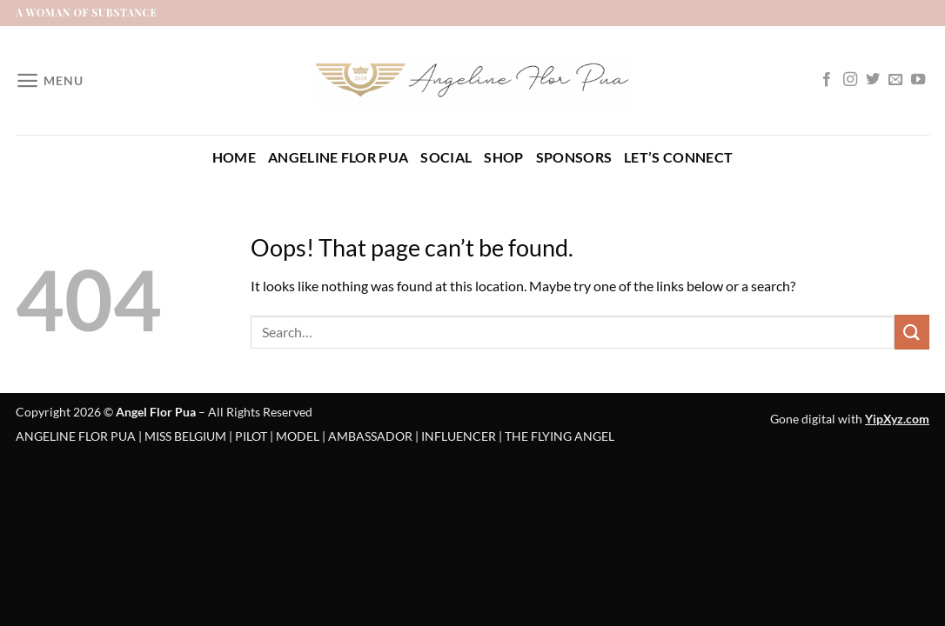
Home (234, 157)
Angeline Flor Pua (338, 157)
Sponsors (574, 157)
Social (446, 157)
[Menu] (49, 80)
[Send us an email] (895, 80)
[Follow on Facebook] (827, 80)
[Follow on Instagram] (850, 80)
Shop (503, 157)
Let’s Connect (678, 157)
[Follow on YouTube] (918, 80)
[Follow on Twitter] (873, 80)
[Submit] (912, 332)
